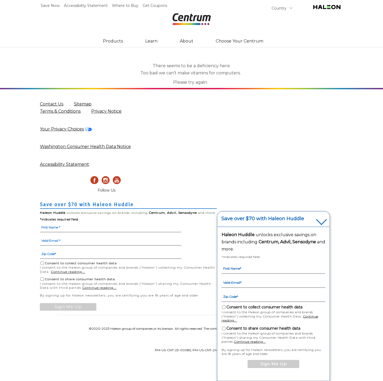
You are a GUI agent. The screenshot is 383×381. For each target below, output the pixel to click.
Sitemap (82, 104)
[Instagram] (106, 180)
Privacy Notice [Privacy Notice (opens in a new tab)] (106, 111)
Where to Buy (125, 5)
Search (302, 9)
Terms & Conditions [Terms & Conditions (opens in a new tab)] (60, 111)
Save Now (50, 5)
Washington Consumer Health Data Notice (85, 146)
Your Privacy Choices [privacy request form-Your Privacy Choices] (62, 129)
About (186, 41)
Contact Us (51, 104)
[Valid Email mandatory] (110, 240)
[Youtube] (117, 180)
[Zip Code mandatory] (110, 253)
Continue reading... (68, 272)
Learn (151, 41)
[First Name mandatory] (110, 227)
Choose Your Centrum (239, 41)
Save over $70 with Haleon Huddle (262, 219)
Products (113, 41)
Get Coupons (155, 5)
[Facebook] (94, 180)
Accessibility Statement (86, 5)
